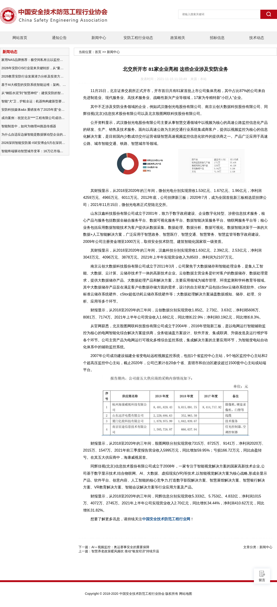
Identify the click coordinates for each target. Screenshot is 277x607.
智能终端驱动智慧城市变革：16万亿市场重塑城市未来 (33, 151)
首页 (98, 52)
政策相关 (177, 38)
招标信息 (217, 38)
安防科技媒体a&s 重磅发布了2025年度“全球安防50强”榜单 (33, 109)
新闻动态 (10, 52)
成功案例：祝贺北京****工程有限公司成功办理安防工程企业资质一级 (33, 118)
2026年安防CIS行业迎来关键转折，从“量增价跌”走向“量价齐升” (33, 68)
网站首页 (19, 38)
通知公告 (59, 38)
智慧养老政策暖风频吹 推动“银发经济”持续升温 (125, 551)
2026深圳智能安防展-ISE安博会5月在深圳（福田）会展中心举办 (33, 143)
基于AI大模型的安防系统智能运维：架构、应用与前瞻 (33, 84)
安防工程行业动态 (138, 38)
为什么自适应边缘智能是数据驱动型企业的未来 (33, 134)
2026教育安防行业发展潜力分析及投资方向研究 (33, 76)
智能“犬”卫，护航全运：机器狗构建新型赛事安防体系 (33, 101)
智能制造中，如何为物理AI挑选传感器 (28, 126)
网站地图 (185, 593)
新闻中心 (98, 38)
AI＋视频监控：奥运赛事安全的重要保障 (120, 547)
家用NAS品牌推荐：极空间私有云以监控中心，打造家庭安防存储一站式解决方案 (33, 60)
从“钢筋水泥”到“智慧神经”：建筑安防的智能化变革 (33, 93)
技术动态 (256, 38)
